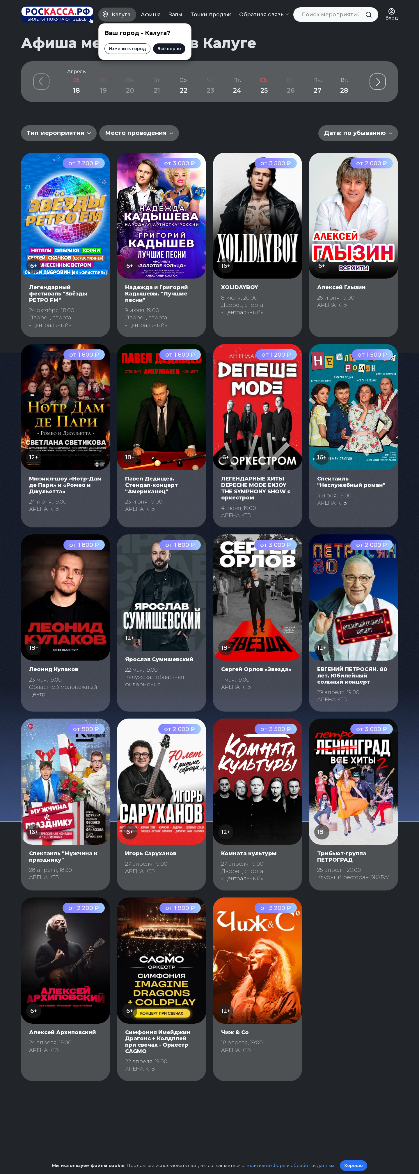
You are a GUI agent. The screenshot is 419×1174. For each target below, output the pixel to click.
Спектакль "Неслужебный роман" (351, 482)
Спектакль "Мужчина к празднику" (63, 856)
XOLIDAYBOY (239, 287)
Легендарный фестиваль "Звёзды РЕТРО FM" (58, 293)
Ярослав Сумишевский (159, 659)
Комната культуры (249, 853)
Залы (175, 14)
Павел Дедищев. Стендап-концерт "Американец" (151, 485)
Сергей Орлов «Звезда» (256, 669)
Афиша (151, 14)
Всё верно (169, 48)
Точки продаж (211, 14)
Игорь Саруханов (150, 853)
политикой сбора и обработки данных (289, 1165)
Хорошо (353, 1165)
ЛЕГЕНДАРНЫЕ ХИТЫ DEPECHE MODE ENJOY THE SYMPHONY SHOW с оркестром (255, 488)
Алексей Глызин (341, 287)
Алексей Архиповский (62, 1032)
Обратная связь (264, 14)
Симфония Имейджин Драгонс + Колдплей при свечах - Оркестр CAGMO (158, 1042)
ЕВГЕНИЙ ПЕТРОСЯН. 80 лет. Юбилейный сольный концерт (352, 675)
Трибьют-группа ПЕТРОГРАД (341, 856)
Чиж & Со (235, 1032)
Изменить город (127, 48)
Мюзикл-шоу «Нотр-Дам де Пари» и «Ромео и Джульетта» (65, 485)
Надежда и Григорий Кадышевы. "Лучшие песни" (156, 293)
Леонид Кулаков (53, 669)
